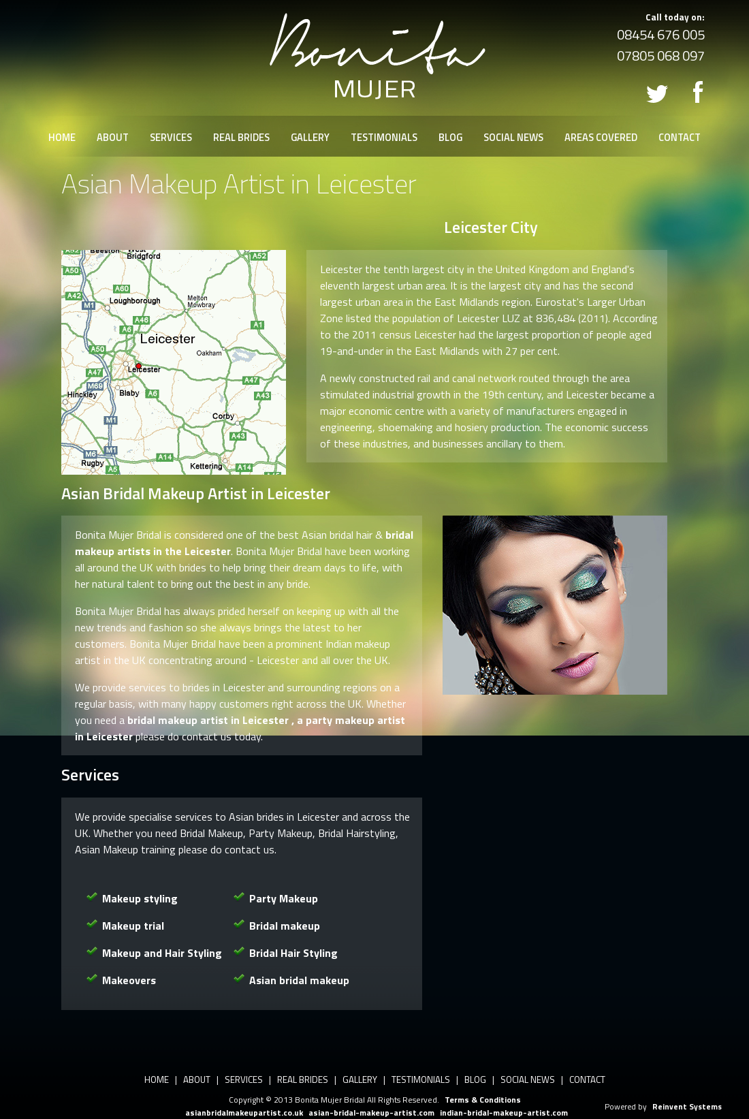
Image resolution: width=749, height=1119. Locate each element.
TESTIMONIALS (384, 137)
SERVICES (171, 137)
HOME (62, 137)
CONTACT (679, 137)
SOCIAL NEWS (513, 137)
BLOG (450, 137)
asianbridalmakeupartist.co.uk (244, 1112)
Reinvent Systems (687, 1106)
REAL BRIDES (241, 137)
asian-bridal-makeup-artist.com (371, 1112)
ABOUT (113, 137)
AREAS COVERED (600, 137)
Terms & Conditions (483, 1099)
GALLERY (310, 137)
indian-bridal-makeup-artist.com (504, 1112)
